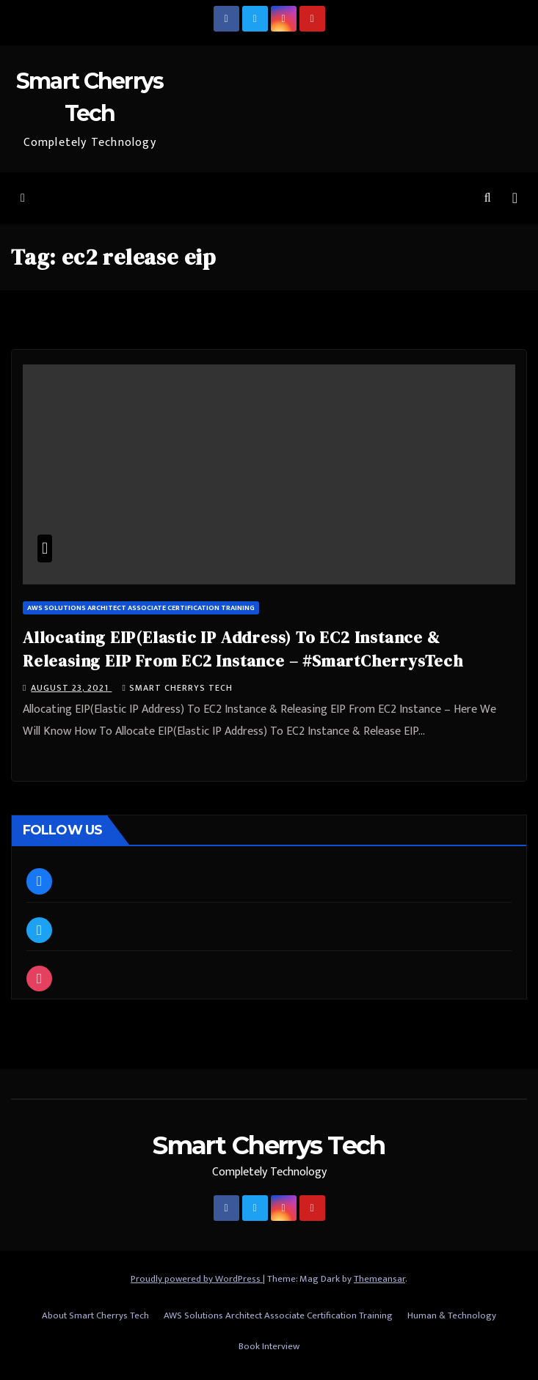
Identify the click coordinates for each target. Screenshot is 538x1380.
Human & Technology (451, 1315)
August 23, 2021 (71, 687)
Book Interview (269, 1346)
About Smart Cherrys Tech (95, 1315)
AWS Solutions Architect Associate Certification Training (141, 608)
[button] (487, 198)
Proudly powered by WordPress (197, 1279)
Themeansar (379, 1279)
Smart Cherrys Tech (177, 687)
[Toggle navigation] (515, 198)
